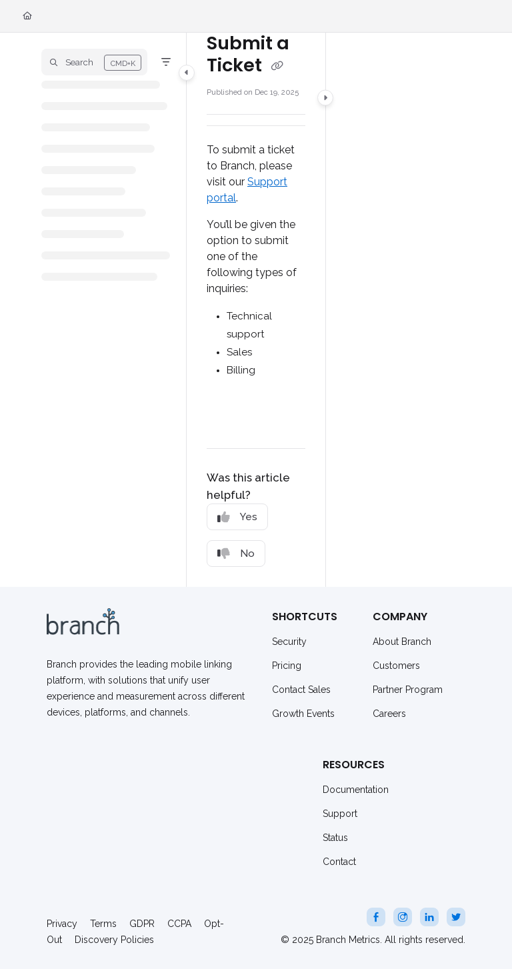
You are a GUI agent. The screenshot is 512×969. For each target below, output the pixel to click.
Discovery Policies (114, 939)
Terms (103, 923)
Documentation (356, 789)
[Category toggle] (187, 73)
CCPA (179, 923)
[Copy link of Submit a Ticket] (276, 66)
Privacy (62, 923)
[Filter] (166, 62)
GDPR (142, 923)
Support (340, 813)
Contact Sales (301, 689)
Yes (237, 517)
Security (289, 641)
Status (335, 837)
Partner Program (408, 689)
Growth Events (303, 713)
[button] (94, 62)
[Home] (27, 16)
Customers (396, 665)
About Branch (402, 641)
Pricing (286, 665)
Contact (339, 861)
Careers (389, 713)
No (236, 554)
